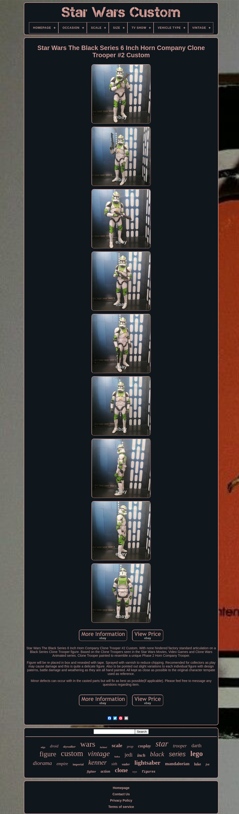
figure (47, 754)
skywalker (69, 746)
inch (141, 755)
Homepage (121, 788)
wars (87, 744)
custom (72, 753)
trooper (180, 745)
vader (126, 764)
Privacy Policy (121, 800)
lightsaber (147, 762)
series (177, 754)
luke (197, 764)
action (105, 771)
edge (43, 747)
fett (207, 764)
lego (196, 753)
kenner (97, 762)
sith (114, 764)
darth (196, 745)
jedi (129, 755)
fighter (91, 771)
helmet (103, 747)
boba (117, 756)
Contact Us (121, 794)
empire (62, 763)
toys (135, 771)
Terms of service (121, 807)
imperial (78, 764)
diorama (42, 763)
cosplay (144, 746)
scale (117, 745)
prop (130, 746)
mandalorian (177, 763)
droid (54, 746)
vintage (99, 753)
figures (148, 772)
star (161, 743)
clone (121, 770)
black (157, 754)
